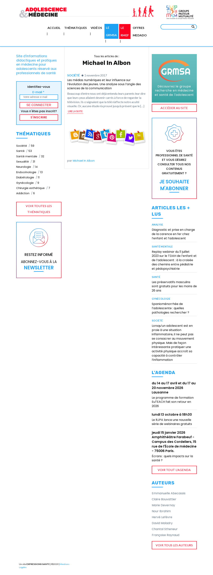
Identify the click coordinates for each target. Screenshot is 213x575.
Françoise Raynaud (165, 535)
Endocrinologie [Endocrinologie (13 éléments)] (29, 172)
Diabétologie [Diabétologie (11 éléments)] (28, 177)
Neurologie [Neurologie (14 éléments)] (27, 167)
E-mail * (38, 92)
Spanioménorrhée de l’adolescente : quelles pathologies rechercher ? (170, 308)
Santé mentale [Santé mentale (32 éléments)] (30, 156)
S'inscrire (39, 117)
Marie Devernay (163, 505)
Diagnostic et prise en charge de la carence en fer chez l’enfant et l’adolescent (173, 234)
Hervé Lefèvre (162, 517)
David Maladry (162, 523)
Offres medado (140, 31)
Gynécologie (161, 298)
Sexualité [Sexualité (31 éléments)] (25, 161)
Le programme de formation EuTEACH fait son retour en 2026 (173, 402)
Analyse (157, 224)
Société (73, 75)
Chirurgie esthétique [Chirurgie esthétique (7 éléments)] (33, 188)
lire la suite (75, 111)
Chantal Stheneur (165, 529)
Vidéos (96, 27)
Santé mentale (162, 246)
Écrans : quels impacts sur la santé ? (172, 458)
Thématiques (75, 27)
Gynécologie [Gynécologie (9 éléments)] (27, 183)
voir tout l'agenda (174, 470)
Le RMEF (125, 31)
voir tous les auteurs (174, 545)
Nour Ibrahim (161, 511)
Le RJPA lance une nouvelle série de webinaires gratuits (172, 422)
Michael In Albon (84, 161)
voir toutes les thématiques (39, 209)
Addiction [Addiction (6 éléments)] (25, 193)
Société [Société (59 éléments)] (25, 146)
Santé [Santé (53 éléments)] (24, 151)
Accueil (54, 27)
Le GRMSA (111, 31)
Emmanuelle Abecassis (168, 493)
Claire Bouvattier (164, 499)
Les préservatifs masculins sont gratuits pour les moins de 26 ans (174, 286)
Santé (156, 276)
